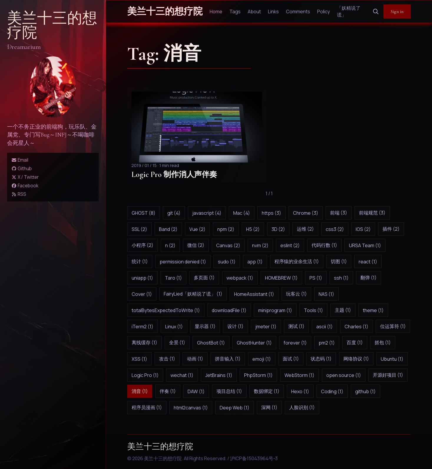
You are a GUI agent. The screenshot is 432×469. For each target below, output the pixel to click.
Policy (323, 11)
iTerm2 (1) (142, 326)
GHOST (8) (143, 213)
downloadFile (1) (229, 310)
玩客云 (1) (296, 294)
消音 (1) (140, 391)
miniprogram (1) (275, 310)
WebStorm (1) (299, 375)
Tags (235, 11)
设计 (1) (235, 326)
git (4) (174, 213)
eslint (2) (290, 245)
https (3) (271, 213)
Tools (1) (313, 310)
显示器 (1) (205, 326)
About (254, 11)
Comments (298, 11)
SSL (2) (139, 229)
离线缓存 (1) (144, 342)
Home (216, 11)
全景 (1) (177, 342)
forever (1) (295, 343)
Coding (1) (332, 391)
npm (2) (225, 229)
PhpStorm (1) (258, 375)
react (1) (368, 261)
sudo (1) (227, 261)
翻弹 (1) (368, 277)
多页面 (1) (204, 277)
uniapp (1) (142, 278)
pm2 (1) (327, 343)
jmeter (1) (266, 326)
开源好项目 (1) (388, 375)
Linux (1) (174, 326)
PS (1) (315, 278)
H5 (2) (253, 229)
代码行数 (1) (324, 245)
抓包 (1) (383, 342)
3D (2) (278, 229)
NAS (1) (326, 294)
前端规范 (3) (372, 212)
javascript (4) (206, 213)
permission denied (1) (183, 261)
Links (273, 11)
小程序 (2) (142, 245)
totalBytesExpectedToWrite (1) (166, 310)
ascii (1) (324, 326)
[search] (375, 11)
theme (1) (373, 310)
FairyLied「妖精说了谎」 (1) (193, 294)
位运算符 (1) (393, 326)
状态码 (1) (321, 358)
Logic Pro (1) (145, 375)
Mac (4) (241, 213)
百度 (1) (355, 342)
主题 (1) (343, 310)
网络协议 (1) (356, 358)
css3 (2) (335, 229)
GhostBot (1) (211, 343)
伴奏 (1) (168, 391)
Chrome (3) (305, 213)
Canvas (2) (228, 245)
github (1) (365, 391)
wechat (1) (182, 375)
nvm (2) (260, 245)
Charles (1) (356, 326)
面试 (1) (291, 358)
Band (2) (168, 229)
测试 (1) (296, 326)
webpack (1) (239, 278)
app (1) (255, 261)
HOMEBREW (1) (281, 278)
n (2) (170, 245)
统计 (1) (140, 261)
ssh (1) (341, 278)
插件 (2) (391, 229)
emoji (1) (261, 359)
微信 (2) (195, 245)
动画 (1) (195, 358)
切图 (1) (339, 261)
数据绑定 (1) (266, 391)
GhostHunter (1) (254, 343)
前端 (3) (338, 212)
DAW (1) (196, 391)
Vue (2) (197, 229)
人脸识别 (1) (302, 407)
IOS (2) (363, 229)
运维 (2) (305, 229)
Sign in (397, 11)
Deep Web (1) (234, 407)
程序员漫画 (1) (147, 407)
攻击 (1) (167, 358)
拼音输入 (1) (228, 358)
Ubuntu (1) (392, 359)
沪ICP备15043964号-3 (254, 458)
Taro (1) (173, 278)
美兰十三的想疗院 (52, 25)
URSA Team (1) (365, 245)
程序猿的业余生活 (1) (296, 261)
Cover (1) (142, 294)
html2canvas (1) (191, 407)
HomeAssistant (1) (254, 294)
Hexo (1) (300, 391)
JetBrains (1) (218, 375)
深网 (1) (269, 407)
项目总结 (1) (229, 391)
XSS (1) (139, 359)
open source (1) (343, 375)
